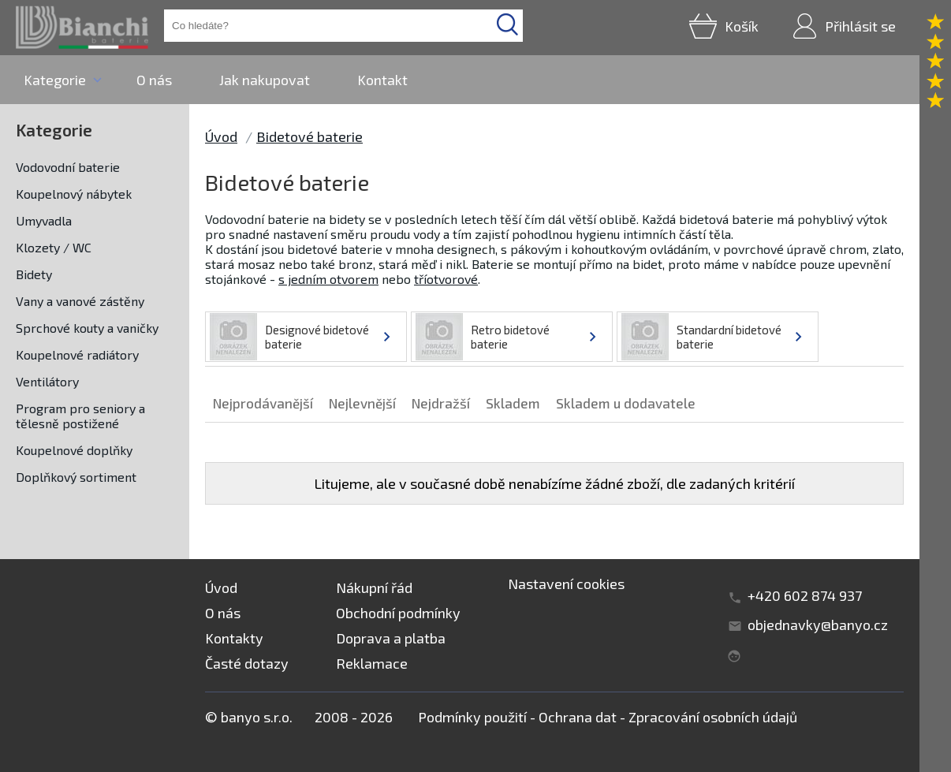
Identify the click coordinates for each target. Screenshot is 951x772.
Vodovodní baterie (68, 166)
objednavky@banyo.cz (818, 624)
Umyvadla (44, 220)
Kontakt (382, 79)
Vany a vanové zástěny (80, 300)
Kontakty (234, 638)
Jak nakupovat (264, 79)
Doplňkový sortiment (76, 476)
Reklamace (372, 663)
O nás (154, 79)
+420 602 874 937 (805, 595)
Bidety (34, 274)
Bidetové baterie (309, 136)
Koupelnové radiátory (77, 354)
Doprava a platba (391, 638)
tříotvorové (446, 278)
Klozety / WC (53, 247)
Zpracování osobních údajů (712, 716)
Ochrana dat (578, 716)
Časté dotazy (247, 663)
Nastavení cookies (566, 583)
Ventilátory (47, 381)
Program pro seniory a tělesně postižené (80, 416)
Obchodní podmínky (398, 612)
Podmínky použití (472, 716)
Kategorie (55, 79)
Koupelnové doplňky (74, 449)
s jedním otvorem (328, 278)
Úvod (221, 136)
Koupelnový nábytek (74, 193)
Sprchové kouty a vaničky (87, 327)
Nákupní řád (374, 587)
